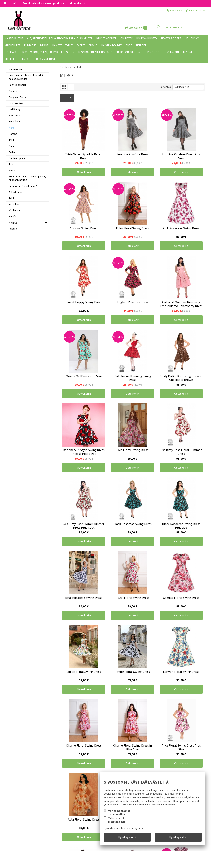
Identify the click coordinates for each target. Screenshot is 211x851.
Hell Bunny (192, 38)
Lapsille (27, 59)
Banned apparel (106, 38)
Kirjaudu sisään (197, 10)
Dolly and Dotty (146, 38)
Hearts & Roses (171, 38)
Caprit (81, 45)
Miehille (10, 59)
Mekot (44, 45)
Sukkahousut (124, 52)
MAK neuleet (12, 45)
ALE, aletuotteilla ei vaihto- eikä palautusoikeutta (59, 38)
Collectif (126, 38)
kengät (187, 52)
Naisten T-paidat (111, 45)
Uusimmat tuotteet (48, 59)
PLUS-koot (154, 52)
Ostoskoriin (84, 172)
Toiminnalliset (117, 814)
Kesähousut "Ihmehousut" (95, 52)
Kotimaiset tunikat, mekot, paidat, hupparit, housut (38, 52)
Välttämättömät (119, 811)
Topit (129, 45)
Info (15, 3)
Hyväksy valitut (127, 837)
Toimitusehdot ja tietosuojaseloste (43, 3)
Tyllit (69, 45)
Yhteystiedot (77, 3)
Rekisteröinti (176, 10)
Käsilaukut (172, 52)
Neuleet (141, 45)
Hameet (57, 45)
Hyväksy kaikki (178, 837)
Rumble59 (30, 45)
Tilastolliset (116, 818)
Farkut (93, 45)
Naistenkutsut (14, 38)
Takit (140, 52)
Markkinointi (116, 821)
